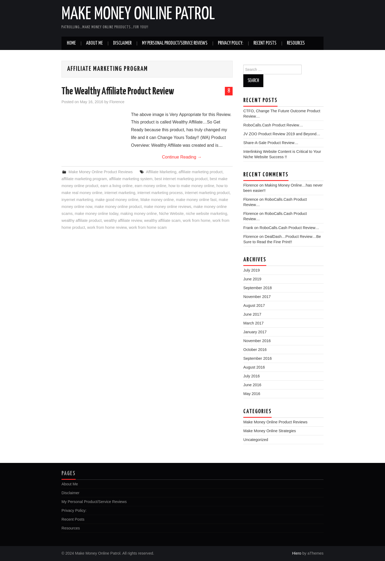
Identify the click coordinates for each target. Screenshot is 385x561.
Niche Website (171, 213)
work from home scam (148, 227)
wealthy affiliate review (123, 220)
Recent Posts (264, 43)
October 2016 (255, 349)
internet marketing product (207, 193)
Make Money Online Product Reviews (100, 172)
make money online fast (196, 200)
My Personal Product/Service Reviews (174, 43)
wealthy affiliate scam (162, 220)
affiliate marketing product (201, 172)
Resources (296, 43)
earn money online (150, 186)
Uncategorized (255, 440)
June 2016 (252, 385)
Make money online (157, 200)
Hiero (296, 553)
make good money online (116, 200)
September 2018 (257, 288)
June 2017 (252, 314)
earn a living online (117, 186)
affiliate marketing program (84, 179)
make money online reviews (167, 206)
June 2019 (252, 279)
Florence (116, 102)
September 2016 (257, 358)
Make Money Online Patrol (138, 14)
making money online (139, 213)
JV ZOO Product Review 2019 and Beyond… (281, 134)
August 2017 (254, 305)
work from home (196, 220)
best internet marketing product (181, 179)
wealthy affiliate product (81, 220)
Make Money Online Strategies (269, 431)
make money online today (96, 213)
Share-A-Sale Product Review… (270, 143)
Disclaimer (122, 43)
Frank (248, 228)
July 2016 (251, 376)
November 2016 (257, 341)
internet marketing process (160, 193)
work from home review (107, 227)
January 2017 (255, 332)
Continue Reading (182, 157)
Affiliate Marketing (161, 172)
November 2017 (257, 297)
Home (71, 43)
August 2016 (254, 367)
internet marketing (120, 193)
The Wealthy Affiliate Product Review (117, 91)
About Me (94, 43)
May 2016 (251, 394)
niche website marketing (206, 213)
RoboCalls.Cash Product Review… (273, 125)
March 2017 (253, 323)
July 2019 (251, 270)
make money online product (118, 206)
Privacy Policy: (230, 43)
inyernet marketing (77, 200)
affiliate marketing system (130, 179)
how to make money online (191, 186)
